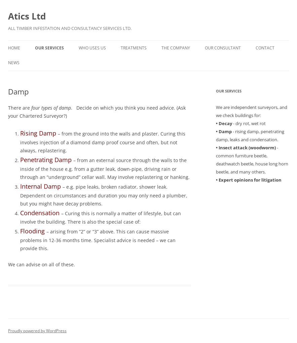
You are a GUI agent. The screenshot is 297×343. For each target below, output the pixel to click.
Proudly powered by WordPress (37, 331)
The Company (175, 48)
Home (14, 48)
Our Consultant (223, 48)
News (14, 63)
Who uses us (92, 48)
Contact (265, 48)
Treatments (134, 48)
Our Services (49, 48)
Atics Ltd (27, 16)
